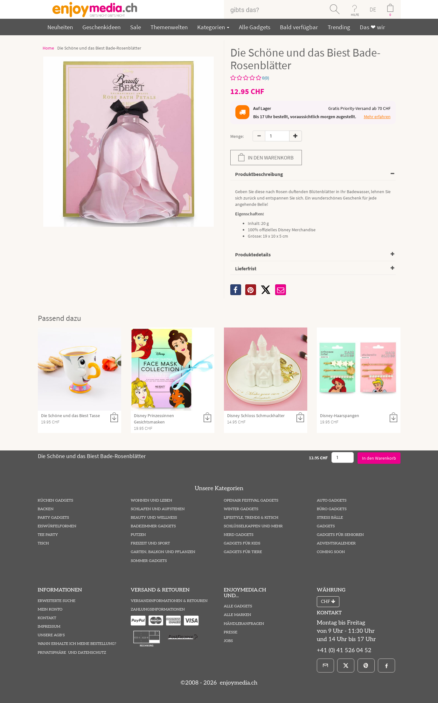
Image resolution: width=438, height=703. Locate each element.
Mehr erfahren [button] (377, 116)
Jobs (228, 641)
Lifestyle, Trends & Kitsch (251, 517)
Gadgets (326, 526)
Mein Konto (50, 609)
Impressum (49, 626)
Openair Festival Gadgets (251, 500)
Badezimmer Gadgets (153, 526)
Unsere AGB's (51, 635)
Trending (339, 27)
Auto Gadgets (331, 500)
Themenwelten (169, 27)
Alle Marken (237, 614)
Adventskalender (336, 543)
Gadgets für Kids (242, 543)
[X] (265, 289)
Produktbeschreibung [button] (259, 174)
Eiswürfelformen (57, 526)
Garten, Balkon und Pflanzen (163, 552)
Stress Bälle (330, 517)
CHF (328, 601)
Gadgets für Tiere (243, 552)
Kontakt (47, 618)
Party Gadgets (53, 517)
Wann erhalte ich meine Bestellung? (77, 643)
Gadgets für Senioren (340, 534)
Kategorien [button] (213, 27)
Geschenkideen (101, 27)
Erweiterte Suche (56, 600)
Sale (135, 27)
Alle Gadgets (254, 27)
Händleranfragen (244, 623)
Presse (231, 632)
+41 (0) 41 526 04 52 (344, 650)
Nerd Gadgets (239, 534)
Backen (46, 509)
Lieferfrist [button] (245, 268)
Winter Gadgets (241, 509)
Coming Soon (331, 552)
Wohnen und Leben (151, 500)
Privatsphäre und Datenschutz (72, 652)
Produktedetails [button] (253, 254)
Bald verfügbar (299, 27)
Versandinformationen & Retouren (169, 600)
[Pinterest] (366, 666)
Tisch (43, 543)
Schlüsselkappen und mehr (253, 526)
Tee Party (48, 534)
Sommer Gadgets (149, 560)
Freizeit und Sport (150, 543)
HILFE (355, 14)
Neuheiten (60, 27)
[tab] (313, 174)
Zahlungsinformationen (158, 609)
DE (373, 9)
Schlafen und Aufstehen (157, 509)
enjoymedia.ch (237, 682)
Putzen (138, 534)
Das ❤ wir (372, 27)
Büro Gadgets (331, 509)
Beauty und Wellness (154, 517)
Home (48, 48)
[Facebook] (386, 666)
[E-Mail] (325, 666)
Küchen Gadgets (55, 500)
